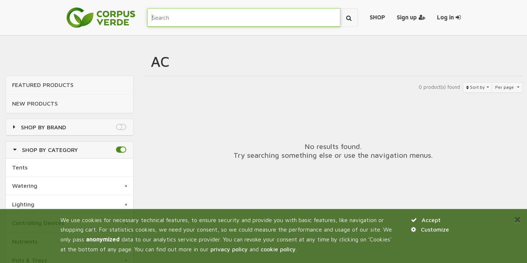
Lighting (23, 204)
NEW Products (35, 103)
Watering (24, 185)
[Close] (517, 219)
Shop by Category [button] (50, 149)
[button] (121, 127)
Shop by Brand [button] (43, 127)
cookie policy (278, 249)
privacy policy (229, 249)
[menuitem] (377, 17)
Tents (19, 167)
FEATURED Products (43, 84)
